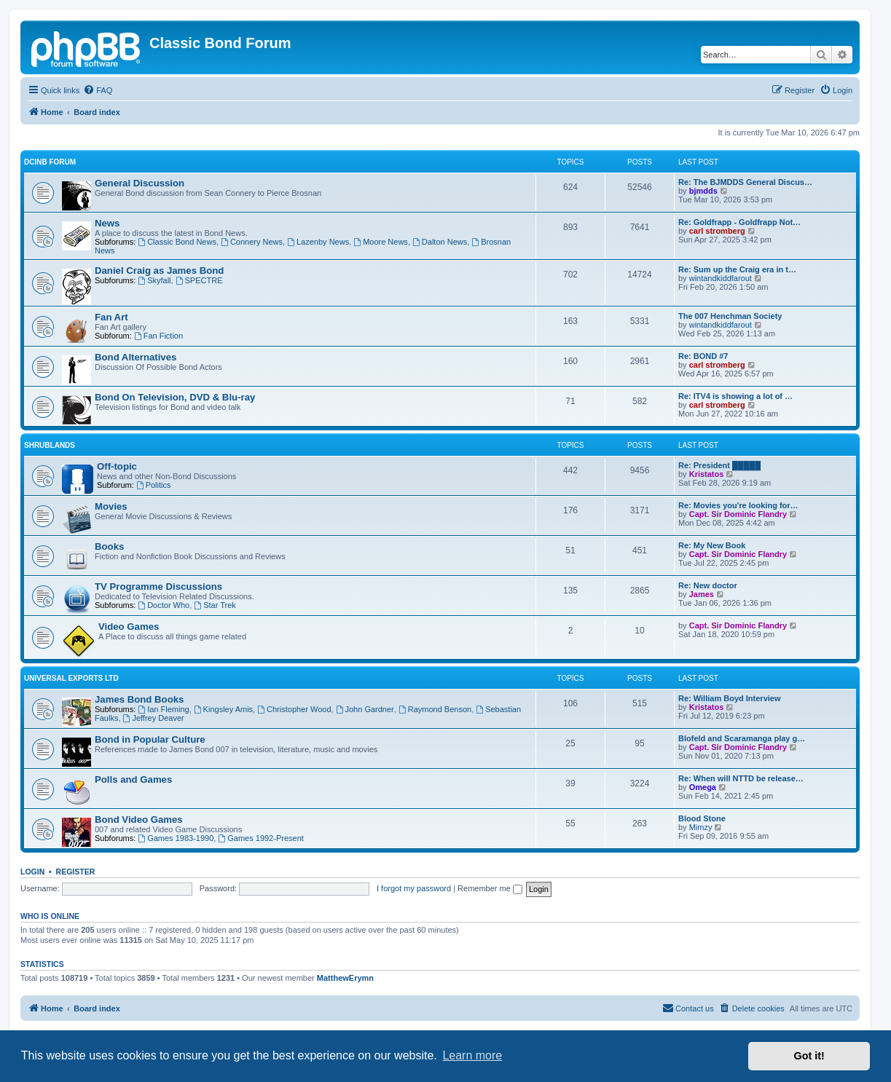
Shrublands (49, 445)
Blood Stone (702, 818)
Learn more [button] (472, 1055)
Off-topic (117, 466)
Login (32, 871)
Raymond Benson (435, 709)
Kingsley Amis (223, 709)
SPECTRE (199, 280)
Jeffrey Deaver (153, 718)
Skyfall (154, 280)
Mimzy (701, 827)
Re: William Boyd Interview (729, 698)
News (107, 223)
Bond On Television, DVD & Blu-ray (175, 397)
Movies (111, 506)
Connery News (252, 241)
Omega (702, 787)
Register (75, 871)
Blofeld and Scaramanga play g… (741, 738)
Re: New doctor (707, 585)
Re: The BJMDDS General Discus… (745, 182)
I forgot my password (414, 888)
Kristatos (706, 474)
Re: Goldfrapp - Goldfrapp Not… (739, 222)
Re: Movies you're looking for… (738, 505)
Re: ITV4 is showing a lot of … (735, 396)
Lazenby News (318, 241)
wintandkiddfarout (720, 278)
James (701, 594)
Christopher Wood (294, 709)
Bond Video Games (139, 819)
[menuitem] (97, 90)
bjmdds (703, 190)
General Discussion (139, 183)
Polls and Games (133, 779)
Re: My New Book (711, 545)
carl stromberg (717, 230)
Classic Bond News (177, 241)
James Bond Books (139, 699)
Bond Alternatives (135, 357)
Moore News (380, 241)
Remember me (490, 888)
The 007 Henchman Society (730, 316)
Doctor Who (163, 605)
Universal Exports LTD (71, 678)
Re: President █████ (719, 465)
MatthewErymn (345, 978)
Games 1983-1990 (175, 838)
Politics (153, 485)
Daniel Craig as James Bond (159, 270)
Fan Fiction (158, 335)
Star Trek (214, 605)
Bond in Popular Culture (150, 739)
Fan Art (111, 317)
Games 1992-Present (260, 838)
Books (109, 546)
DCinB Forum (50, 162)
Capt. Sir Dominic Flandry (738, 514)
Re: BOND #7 (703, 356)
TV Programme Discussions (158, 586)
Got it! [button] (809, 1056)
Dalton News (439, 241)
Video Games (128, 626)
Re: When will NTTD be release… (741, 778)
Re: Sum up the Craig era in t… (737, 269)
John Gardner (365, 709)
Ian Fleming (163, 709)
